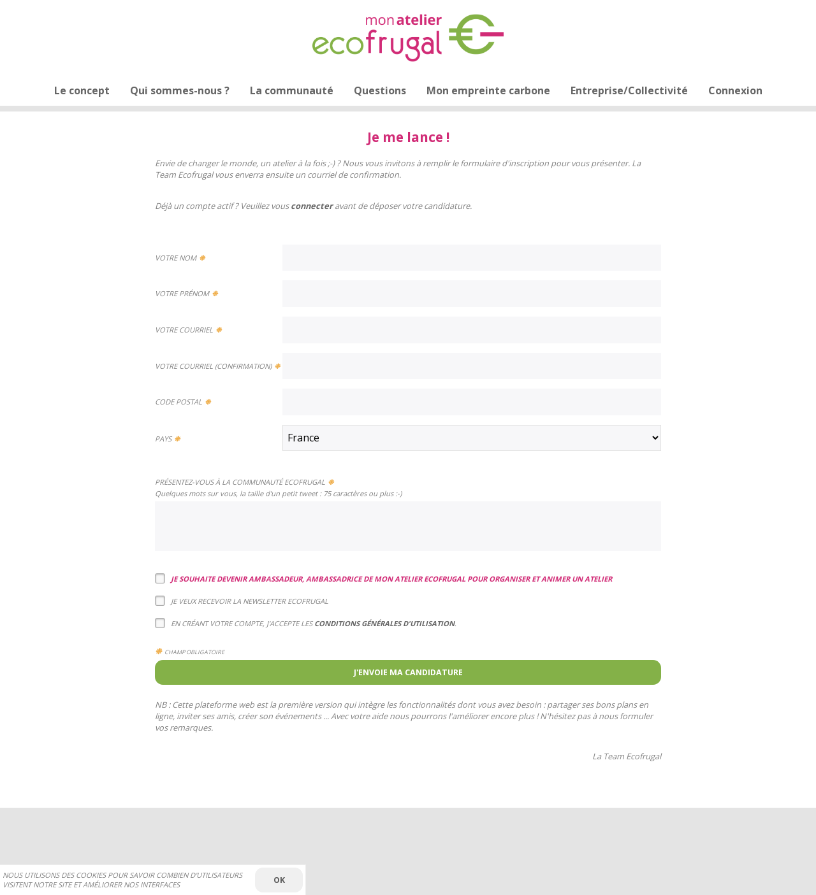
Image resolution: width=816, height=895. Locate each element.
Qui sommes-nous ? (179, 90)
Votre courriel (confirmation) (213, 366)
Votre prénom (182, 293)
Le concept (82, 90)
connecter (312, 205)
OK (279, 880)
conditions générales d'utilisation (384, 623)
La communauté (291, 90)
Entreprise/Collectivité (629, 90)
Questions (380, 90)
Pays (163, 438)
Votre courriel (184, 329)
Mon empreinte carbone (488, 90)
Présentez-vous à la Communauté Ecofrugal (240, 482)
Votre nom (175, 257)
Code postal (178, 401)
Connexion (735, 90)
